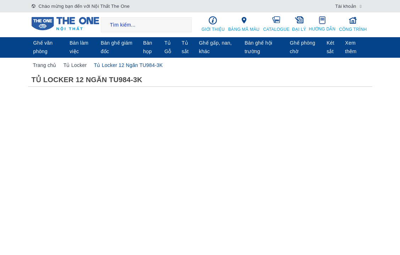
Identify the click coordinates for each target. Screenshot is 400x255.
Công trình (352, 24)
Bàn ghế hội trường (258, 47)
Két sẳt (330, 47)
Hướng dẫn (322, 24)
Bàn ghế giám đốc (117, 47)
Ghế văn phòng (43, 47)
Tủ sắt (185, 47)
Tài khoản (345, 6)
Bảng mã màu (243, 24)
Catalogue (276, 24)
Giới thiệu (213, 24)
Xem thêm (350, 47)
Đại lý (299, 24)
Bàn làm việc (79, 47)
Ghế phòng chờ (303, 47)
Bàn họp (147, 47)
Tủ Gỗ (167, 47)
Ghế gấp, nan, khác (215, 47)
